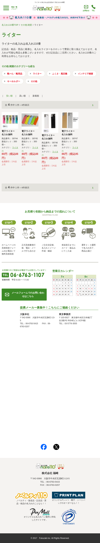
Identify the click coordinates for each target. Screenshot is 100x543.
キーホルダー (13, 81)
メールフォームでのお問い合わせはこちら (28, 294)
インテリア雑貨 (85, 73)
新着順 (36, 96)
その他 (34, 81)
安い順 (9, 96)
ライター (37, 73)
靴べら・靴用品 (14, 73)
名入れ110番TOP (10, 25)
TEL (93, 10)
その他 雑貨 (26, 25)
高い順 (22, 96)
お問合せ (86, 10)
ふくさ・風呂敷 (59, 73)
